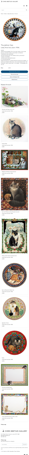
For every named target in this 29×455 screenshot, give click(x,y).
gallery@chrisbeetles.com (5, 435)
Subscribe (24, 444)
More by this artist (14, 74)
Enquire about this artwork (14, 71)
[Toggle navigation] (26, 6)
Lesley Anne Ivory (10, 13)
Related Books (14, 79)
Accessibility (12, 451)
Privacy (15, 451)
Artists (5, 13)
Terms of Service (25, 447)
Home (2, 13)
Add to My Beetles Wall (14, 77)
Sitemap (18, 451)
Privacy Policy (19, 447)
